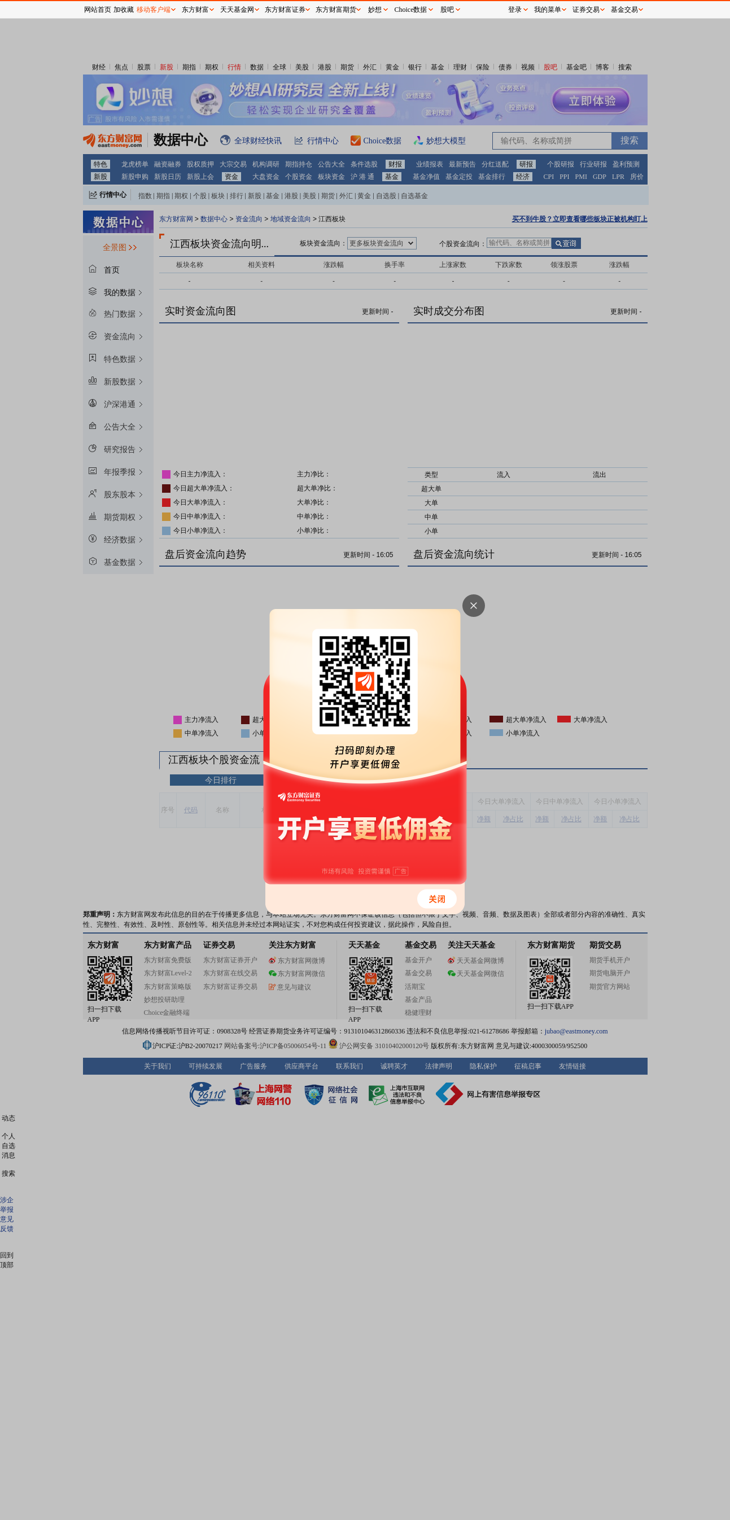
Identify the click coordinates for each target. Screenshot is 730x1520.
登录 (515, 10)
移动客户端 (154, 10)
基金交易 (624, 10)
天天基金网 (237, 10)
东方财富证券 (285, 10)
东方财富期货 (336, 10)
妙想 (375, 10)
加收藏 (123, 10)
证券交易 (586, 10)
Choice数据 (411, 10)
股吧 (447, 10)
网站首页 (97, 10)
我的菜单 (547, 10)
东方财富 (195, 10)
